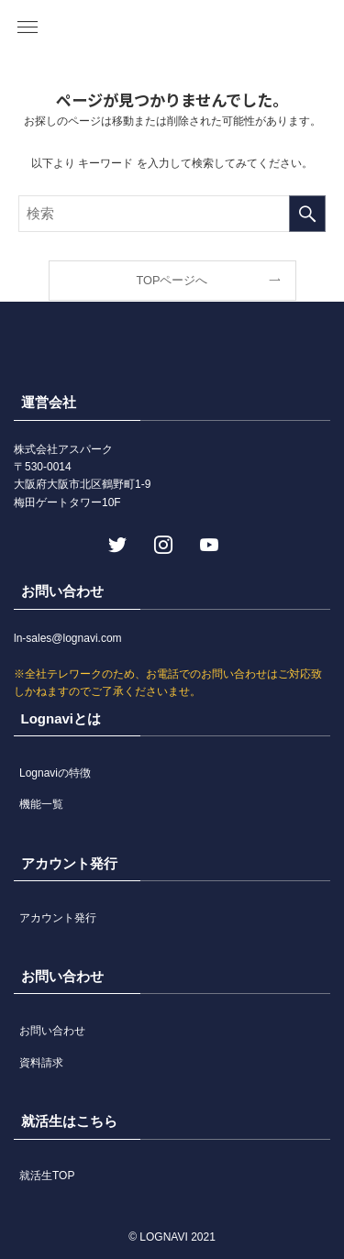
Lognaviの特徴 (55, 773)
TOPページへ (172, 280)
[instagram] (161, 543)
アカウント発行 (57, 917)
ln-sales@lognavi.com (68, 638)
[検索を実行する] (307, 213)
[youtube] (207, 543)
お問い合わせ (52, 1030)
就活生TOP (46, 1175)
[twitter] (115, 543)
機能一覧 (41, 804)
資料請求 (41, 1062)
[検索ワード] (172, 213)
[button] (27, 27)
